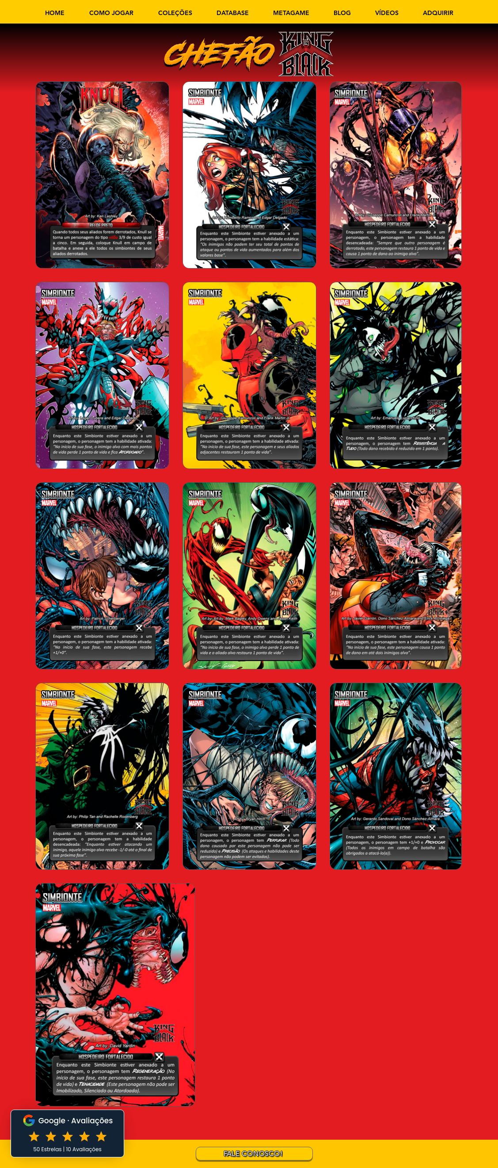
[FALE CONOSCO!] (254, 1153)
